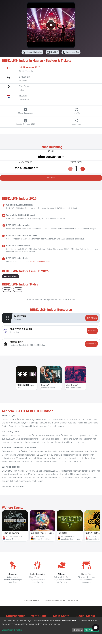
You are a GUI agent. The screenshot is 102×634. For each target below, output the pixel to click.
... (41, 601)
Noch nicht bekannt (11, 276)
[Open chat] (95, 627)
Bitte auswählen (49, 157)
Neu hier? (52, 52)
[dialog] (51, 625)
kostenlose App (71, 52)
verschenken (91, 344)
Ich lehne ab (78, 630)
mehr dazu (92, 331)
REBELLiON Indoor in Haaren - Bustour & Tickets (61, 601)
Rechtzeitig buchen (32, 52)
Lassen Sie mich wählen (12, 630)
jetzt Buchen (91, 318)
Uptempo (18, 290)
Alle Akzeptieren (91, 630)
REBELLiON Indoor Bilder (40, 262)
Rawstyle (7, 290)
